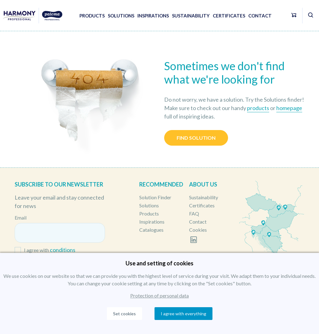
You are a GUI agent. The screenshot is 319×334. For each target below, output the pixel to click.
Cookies (198, 230)
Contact (260, 15)
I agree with (49, 250)
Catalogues (151, 230)
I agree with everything (183, 313)
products (258, 107)
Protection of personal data (159, 295)
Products (92, 15)
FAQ (194, 213)
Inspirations (153, 15)
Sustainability (191, 15)
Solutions (121, 15)
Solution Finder (155, 197)
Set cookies (124, 313)
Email (20, 217)
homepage (289, 107)
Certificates (229, 15)
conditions (62, 249)
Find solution (196, 138)
